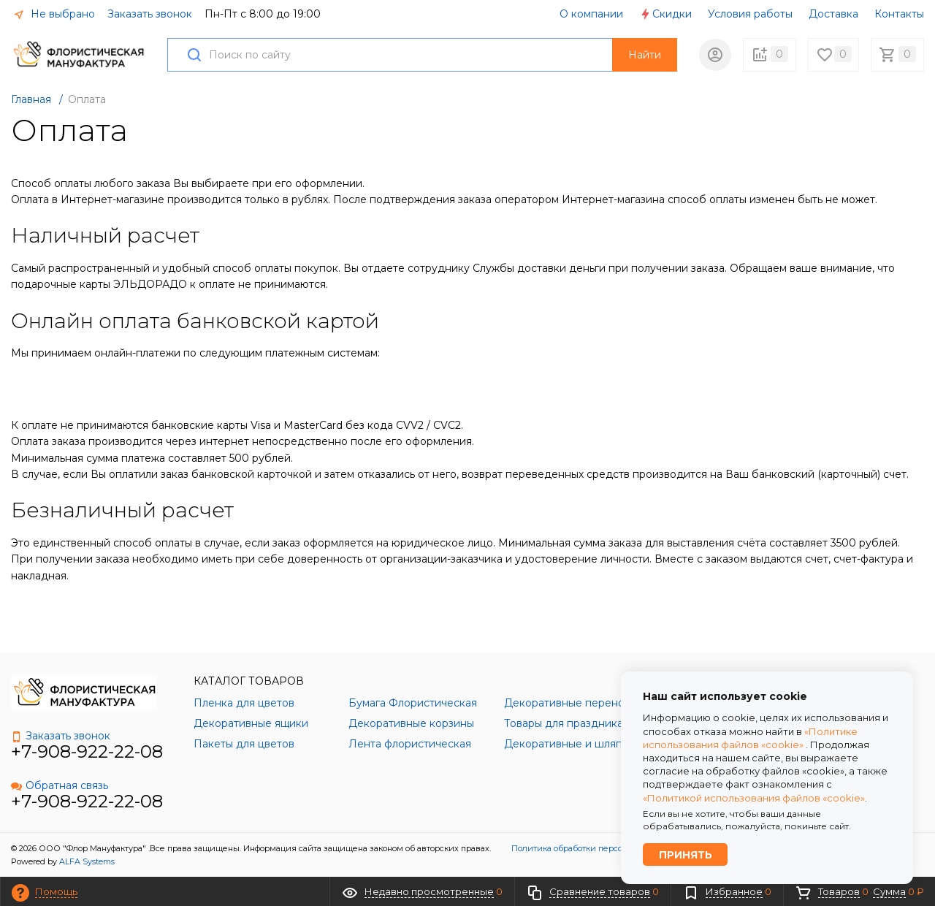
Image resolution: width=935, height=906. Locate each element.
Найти (644, 54)
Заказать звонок (149, 13)
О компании (591, 13)
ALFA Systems (87, 861)
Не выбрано (54, 13)
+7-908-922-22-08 (87, 751)
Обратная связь (59, 785)
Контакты (899, 13)
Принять (685, 854)
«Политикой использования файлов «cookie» (754, 796)
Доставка (833, 13)
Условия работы (750, 13)
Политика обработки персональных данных (600, 848)
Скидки (665, 13)
